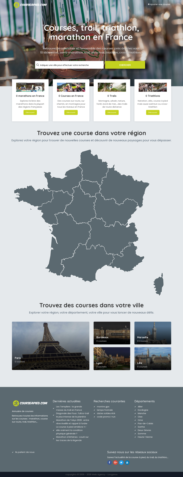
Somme (142, 433)
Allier (140, 406)
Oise (140, 416)
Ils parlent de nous (24, 452)
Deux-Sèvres (144, 430)
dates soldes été (106, 413)
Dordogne (143, 409)
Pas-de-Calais (145, 423)
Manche (142, 413)
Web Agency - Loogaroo (105, 474)
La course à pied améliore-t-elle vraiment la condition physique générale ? (71, 430)
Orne (140, 420)
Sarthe (141, 426)
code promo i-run (106, 416)
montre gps (103, 406)
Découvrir (30, 112)
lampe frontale (105, 409)
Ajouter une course (159, 4)
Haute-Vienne (145, 436)
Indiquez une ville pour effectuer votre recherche (64, 65)
